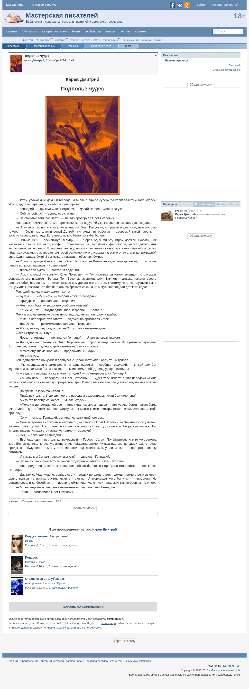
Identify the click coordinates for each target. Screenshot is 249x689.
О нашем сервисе (44, 4)
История (50, 583)
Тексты (234, 204)
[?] (177, 210)
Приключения (131, 40)
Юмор (96, 40)
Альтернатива (33, 583)
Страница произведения (226, 70)
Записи (110, 31)
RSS (58, 501)
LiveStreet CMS (231, 665)
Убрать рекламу (83, 508)
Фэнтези (27, 40)
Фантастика (43, 40)
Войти (201, 4)
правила (140, 31)
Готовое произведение (62, 545)
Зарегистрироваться (225, 4)
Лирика (146, 40)
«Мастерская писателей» (224, 670)
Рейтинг (125, 31)
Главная (13, 660)
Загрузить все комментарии (83, 607)
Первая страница (176, 60)
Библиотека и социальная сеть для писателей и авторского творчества (74, 21)
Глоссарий (234, 65)
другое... (159, 40)
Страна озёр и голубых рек (45, 579)
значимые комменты (138, 660)
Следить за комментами (37, 501)
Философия (110, 40)
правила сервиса (97, 660)
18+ (240, 16)
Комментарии (204, 204)
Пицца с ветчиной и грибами (46, 536)
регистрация (109, 623)
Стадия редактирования (63, 587)
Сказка (86, 40)
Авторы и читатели (52, 660)
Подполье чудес (185, 217)
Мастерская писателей (62, 15)
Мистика (60, 40)
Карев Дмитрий (104, 529)
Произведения (29, 660)
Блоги (76, 31)
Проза (29, 540)
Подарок (31, 557)
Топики (221, 204)
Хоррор (74, 40)
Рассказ (30, 545)
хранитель (116, 660)
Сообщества (93, 31)
